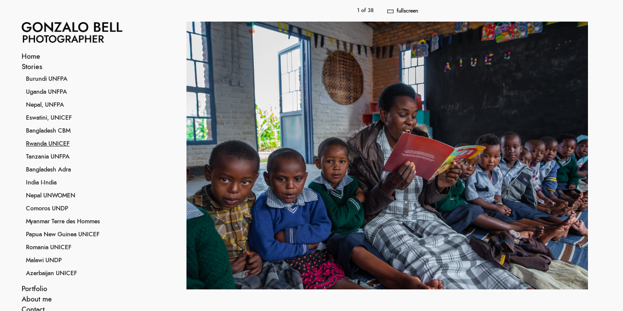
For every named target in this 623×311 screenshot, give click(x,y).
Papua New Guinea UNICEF (63, 235)
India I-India (41, 183)
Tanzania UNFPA (48, 157)
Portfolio (34, 289)
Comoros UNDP (47, 209)
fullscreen (407, 10)
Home (31, 56)
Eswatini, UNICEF (49, 118)
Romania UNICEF (48, 247)
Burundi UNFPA (46, 79)
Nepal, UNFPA (45, 105)
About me (37, 299)
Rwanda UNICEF (48, 144)
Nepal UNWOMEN (50, 196)
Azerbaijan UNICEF (51, 273)
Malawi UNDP (44, 260)
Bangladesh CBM (48, 131)
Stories (32, 66)
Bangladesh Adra (48, 170)
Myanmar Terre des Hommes (63, 222)
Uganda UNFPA (46, 92)
